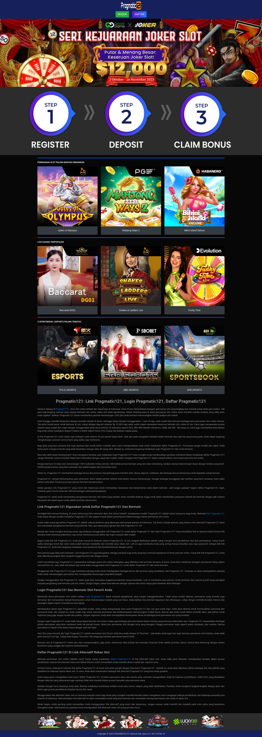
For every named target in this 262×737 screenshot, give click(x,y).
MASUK (122, 14)
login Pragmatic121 (95, 596)
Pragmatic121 (62, 409)
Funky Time (194, 310)
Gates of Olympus (67, 230)
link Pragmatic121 (215, 513)
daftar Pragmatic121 (121, 659)
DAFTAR (139, 14)
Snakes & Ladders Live (131, 310)
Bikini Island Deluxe (194, 230)
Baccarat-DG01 (67, 310)
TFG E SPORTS (67, 390)
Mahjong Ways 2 (131, 230)
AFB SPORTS (194, 390)
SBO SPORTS (131, 390)
